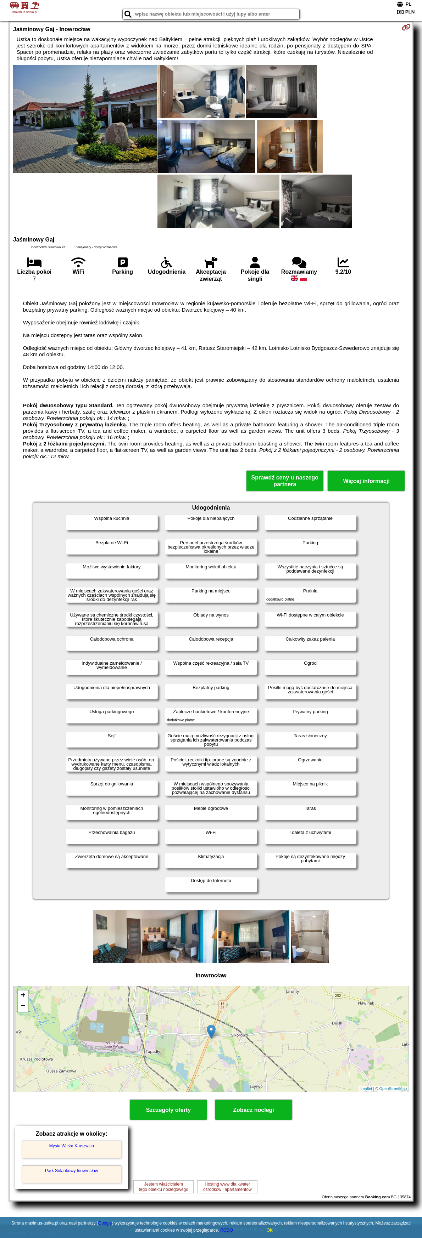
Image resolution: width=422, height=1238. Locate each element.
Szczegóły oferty (168, 1110)
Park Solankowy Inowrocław (71, 1170)
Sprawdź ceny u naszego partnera (284, 481)
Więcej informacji (366, 481)
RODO (226, 1230)
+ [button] (23, 995)
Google (105, 1223)
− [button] (23, 1006)
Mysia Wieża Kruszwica (71, 1145)
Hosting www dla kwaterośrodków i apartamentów (227, 1187)
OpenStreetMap (393, 1088)
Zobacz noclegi (253, 1110)
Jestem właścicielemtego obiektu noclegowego (163, 1187)
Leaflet (366, 1088)
